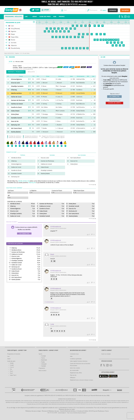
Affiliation (72, 377)
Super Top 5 (13, 375)
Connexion (112, 10)
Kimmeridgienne (16, 79)
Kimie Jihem (15, 114)
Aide (71, 356)
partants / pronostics (16, 72)
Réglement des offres (76, 373)
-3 (94, 248)
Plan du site (73, 375)
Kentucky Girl (15, 125)
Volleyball (43, 364)
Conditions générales (76, 358)
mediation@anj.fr (62, 412)
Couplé (12, 365)
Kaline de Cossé (16, 97)
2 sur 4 (12, 367)
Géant (9, 358)
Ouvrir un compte (106, 354)
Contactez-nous (74, 354)
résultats (31, 72)
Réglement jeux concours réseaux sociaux (81, 380)
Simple (12, 363)
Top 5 (11, 373)
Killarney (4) (32, 182)
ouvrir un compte (114, 103)
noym (52, 254)
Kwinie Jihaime (16, 132)
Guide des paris (11, 361)
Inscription (125, 10)
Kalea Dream (15, 111)
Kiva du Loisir (15, 83)
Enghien (17, 53)
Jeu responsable (74, 370)
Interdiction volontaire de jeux (67, 399)
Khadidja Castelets (17, 86)
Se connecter (24, 233)
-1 (94, 234)
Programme (42, 368)
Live (8, 356)
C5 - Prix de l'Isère (24, 53)
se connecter (114, 96)
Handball (43, 366)
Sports (40, 354)
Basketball (44, 360)
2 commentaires (49, 302)
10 (118, 39)
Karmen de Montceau (18, 100)
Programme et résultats (13, 354)
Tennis (43, 358)
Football (43, 356)
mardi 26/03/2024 (9, 53)
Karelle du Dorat (16, 107)
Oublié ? (104, 10)
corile (52, 324)
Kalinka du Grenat (17, 104)
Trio (11, 369)
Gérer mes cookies (75, 368)
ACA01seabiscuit (55, 226)
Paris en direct (42, 370)
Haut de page (92, 184)
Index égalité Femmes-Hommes (78, 361)
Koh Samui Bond (16, 128)
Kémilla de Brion (16, 93)
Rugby (43, 362)
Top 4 (11, 371)
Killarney (14, 90)
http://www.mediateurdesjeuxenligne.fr (76, 412)
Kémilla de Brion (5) (23, 181)
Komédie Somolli (16, 118)
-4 (94, 302)
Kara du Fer (15, 121)
